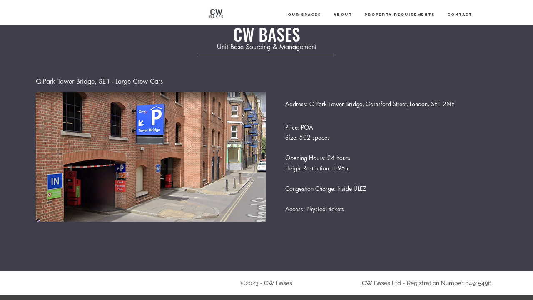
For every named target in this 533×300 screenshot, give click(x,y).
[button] (304, 14)
